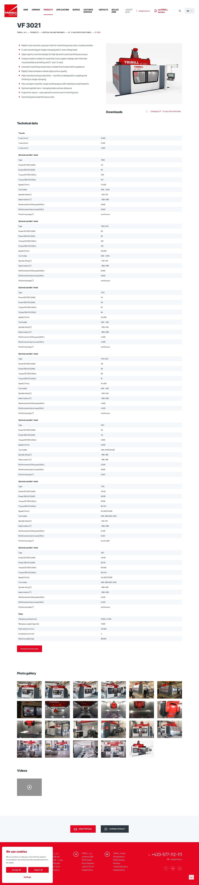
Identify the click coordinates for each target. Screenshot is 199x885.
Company (36, 9)
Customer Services (88, 10)
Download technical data (29, 649)
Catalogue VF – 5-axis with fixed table (165, 111)
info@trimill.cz (144, 11)
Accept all (16, 870)
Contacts (103, 9)
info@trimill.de (119, 870)
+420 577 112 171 (88, 866)
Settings (27, 877)
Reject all (38, 870)
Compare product (117, 829)
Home (25, 9)
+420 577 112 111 (128, 10)
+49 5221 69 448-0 (120, 866)
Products (48, 9)
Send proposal (85, 829)
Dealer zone (115, 10)
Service (76, 9)
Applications (62, 9)
